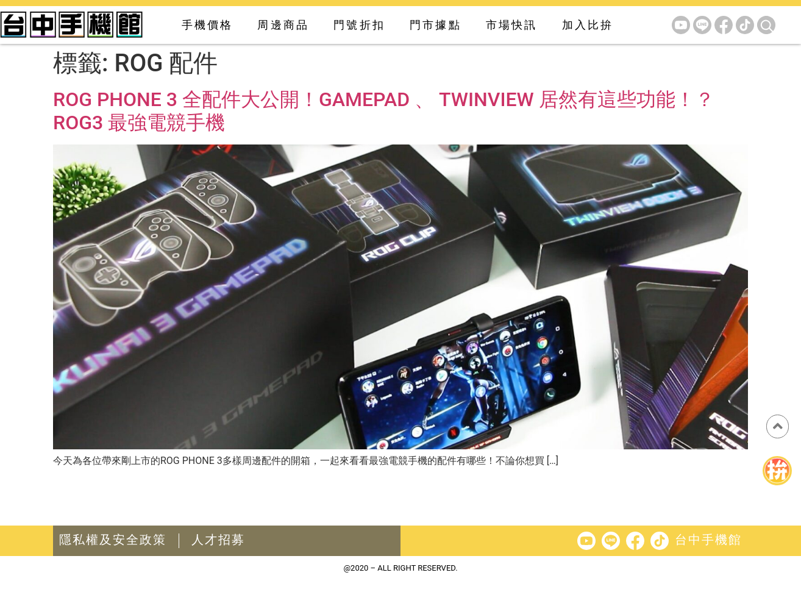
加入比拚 (588, 24)
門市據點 (435, 24)
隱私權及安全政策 (112, 539)
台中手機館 (708, 539)
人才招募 (218, 539)
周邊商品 (283, 24)
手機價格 (207, 24)
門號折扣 (359, 24)
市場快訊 (512, 24)
